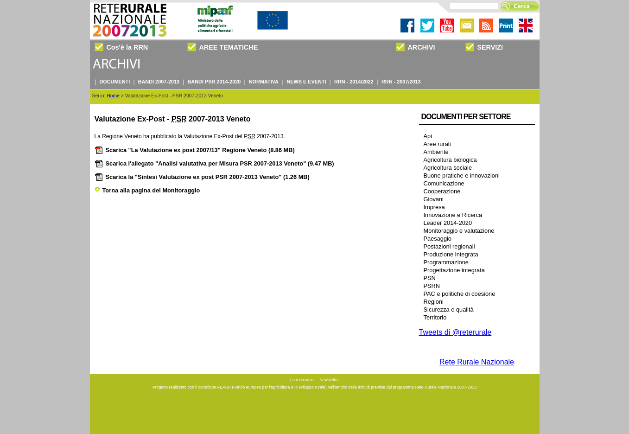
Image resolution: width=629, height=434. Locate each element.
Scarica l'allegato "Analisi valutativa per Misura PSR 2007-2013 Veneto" (214, 163)
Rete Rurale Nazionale (476, 362)
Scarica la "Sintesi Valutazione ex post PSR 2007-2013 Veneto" (202, 176)
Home (113, 95)
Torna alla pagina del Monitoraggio (147, 190)
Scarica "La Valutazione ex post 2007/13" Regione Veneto (195, 150)
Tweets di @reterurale (455, 332)
